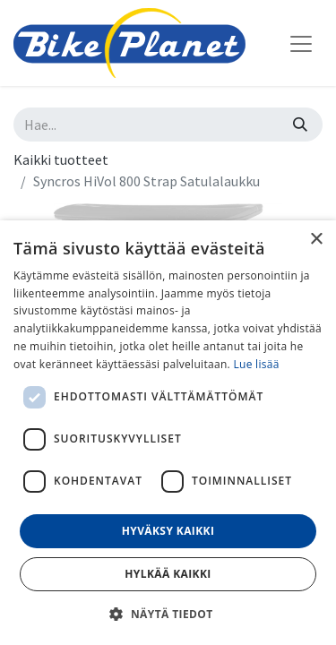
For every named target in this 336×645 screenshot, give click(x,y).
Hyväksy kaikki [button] (168, 530)
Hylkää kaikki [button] (168, 573)
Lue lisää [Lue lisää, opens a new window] (256, 364)
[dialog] (168, 432)
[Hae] (300, 125)
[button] (167, 613)
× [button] (316, 239)
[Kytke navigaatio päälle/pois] (301, 43)
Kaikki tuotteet (60, 159)
